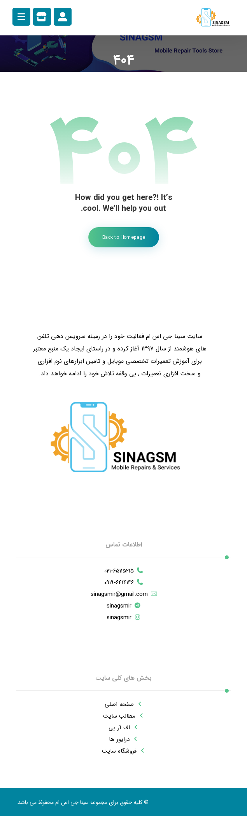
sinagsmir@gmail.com (124, 594)
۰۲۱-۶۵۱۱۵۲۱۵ (123, 571)
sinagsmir (123, 606)
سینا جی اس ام (72, 802)
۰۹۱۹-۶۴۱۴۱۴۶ (123, 582)
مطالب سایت (123, 716)
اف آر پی (124, 727)
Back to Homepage (123, 237)
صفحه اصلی (124, 704)
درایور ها (123, 739)
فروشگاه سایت (123, 751)
